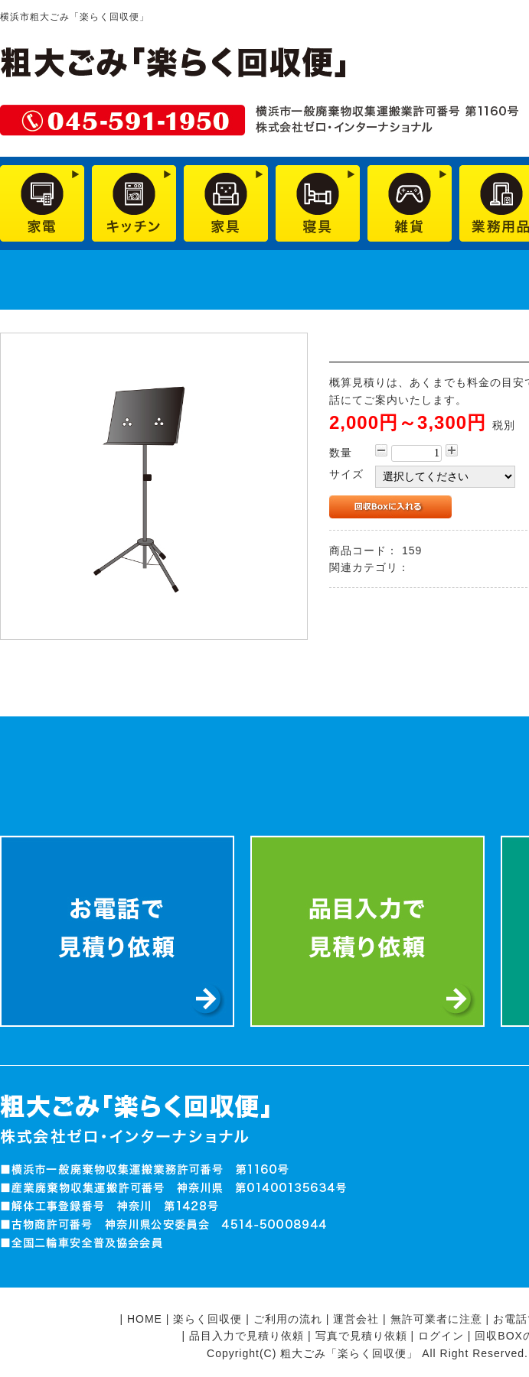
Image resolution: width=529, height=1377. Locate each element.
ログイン (441, 1336)
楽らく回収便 (207, 1319)
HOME (144, 1319)
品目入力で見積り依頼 (246, 1336)
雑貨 (424, 567)
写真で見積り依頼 (361, 1336)
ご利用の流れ (287, 1319)
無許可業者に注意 (436, 1319)
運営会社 (356, 1319)
